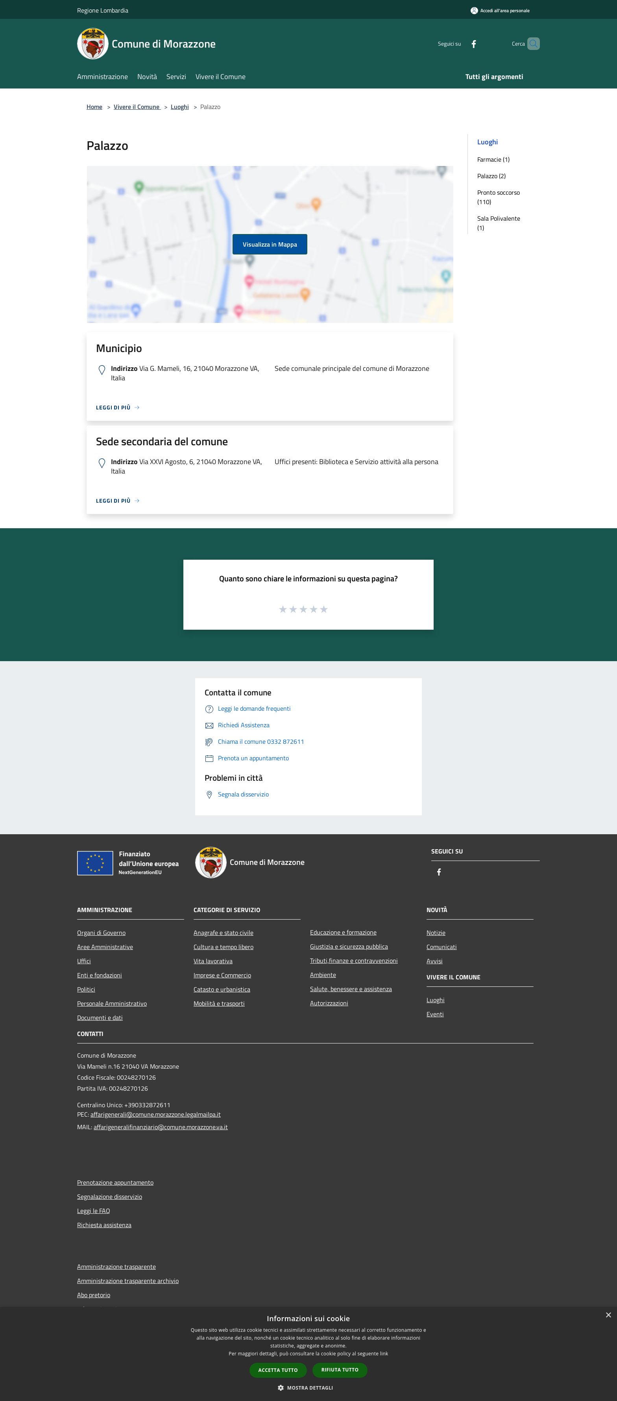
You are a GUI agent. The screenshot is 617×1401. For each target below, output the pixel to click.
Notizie (436, 932)
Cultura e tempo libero (223, 946)
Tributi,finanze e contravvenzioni (354, 960)
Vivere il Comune (137, 106)
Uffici (84, 961)
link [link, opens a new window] (384, 1353)
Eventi (435, 1014)
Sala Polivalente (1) (498, 223)
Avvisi (435, 961)
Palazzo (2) (491, 176)
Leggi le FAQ (93, 1210)
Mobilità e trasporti (219, 1003)
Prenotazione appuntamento (115, 1182)
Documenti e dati (100, 1017)
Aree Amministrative (105, 946)
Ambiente (323, 974)
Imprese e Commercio (222, 975)
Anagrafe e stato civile (223, 932)
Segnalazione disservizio (109, 1196)
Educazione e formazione (343, 932)
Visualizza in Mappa (270, 244)
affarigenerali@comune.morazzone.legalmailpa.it (156, 1114)
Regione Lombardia (102, 10)
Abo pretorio (93, 1295)
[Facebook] (460, 43)
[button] (308, 1388)
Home (94, 106)
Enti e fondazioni (99, 975)
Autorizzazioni (329, 1003)
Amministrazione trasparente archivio (128, 1280)
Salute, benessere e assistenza (351, 989)
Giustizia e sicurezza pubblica (349, 946)
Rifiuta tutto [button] (340, 1369)
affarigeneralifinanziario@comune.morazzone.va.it (161, 1127)
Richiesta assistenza (104, 1225)
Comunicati (442, 946)
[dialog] (308, 1354)
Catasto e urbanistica (222, 989)
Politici (86, 989)
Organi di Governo (101, 932)
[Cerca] (530, 43)
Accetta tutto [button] (278, 1370)
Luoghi (180, 106)
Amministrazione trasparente (116, 1266)
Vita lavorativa (213, 961)
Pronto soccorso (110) (498, 197)
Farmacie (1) (493, 159)
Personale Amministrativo (112, 1003)
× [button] (608, 1315)
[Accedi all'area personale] (500, 10)
